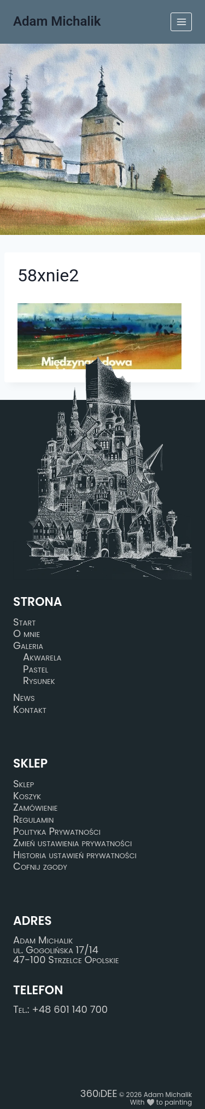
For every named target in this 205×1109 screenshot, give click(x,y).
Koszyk (27, 796)
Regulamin (33, 819)
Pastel (35, 669)
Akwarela (42, 657)
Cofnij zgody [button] (40, 867)
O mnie (26, 634)
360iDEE (99, 1093)
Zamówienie (35, 808)
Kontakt (29, 710)
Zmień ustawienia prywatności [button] (72, 843)
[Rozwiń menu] (181, 22)
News (24, 698)
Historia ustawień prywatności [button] (75, 855)
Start (24, 622)
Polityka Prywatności (57, 831)
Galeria (28, 646)
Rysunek (39, 681)
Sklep (23, 784)
